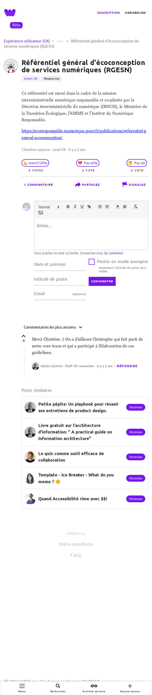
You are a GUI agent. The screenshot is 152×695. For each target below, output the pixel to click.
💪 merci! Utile (35, 163)
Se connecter (113, 253)
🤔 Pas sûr (136, 163)
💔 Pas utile (88, 163)
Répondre (127, 366)
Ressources (51, 78)
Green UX (31, 78)
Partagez (87, 184)
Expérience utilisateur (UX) (27, 41)
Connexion (135, 12)
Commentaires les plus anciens (53, 327)
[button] (48, 207)
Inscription (108, 12)
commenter (102, 281)
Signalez (134, 184)
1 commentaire (38, 184)
